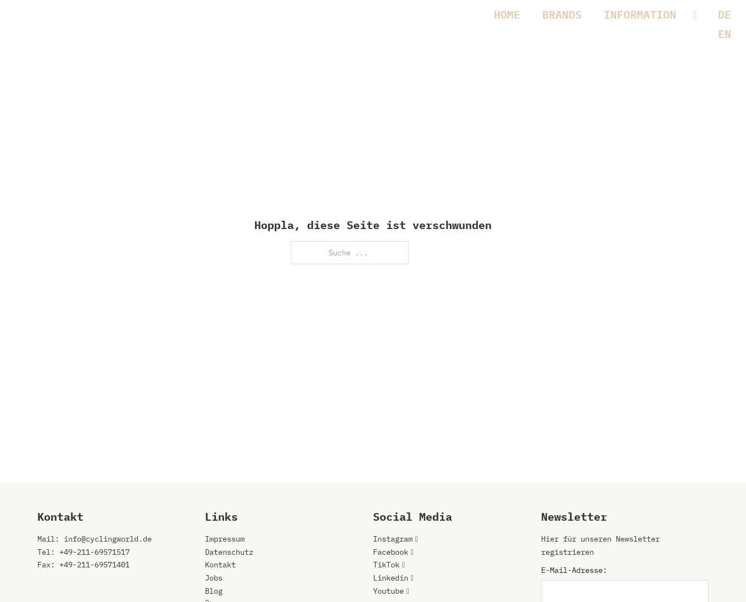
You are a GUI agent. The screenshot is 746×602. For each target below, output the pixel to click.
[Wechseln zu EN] (724, 34)
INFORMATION (640, 14)
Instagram (393, 539)
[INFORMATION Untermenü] (700, 14)
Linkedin (390, 578)
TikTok (386, 565)
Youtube (388, 591)
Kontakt (220, 565)
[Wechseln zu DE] (724, 14)
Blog (213, 591)
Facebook (390, 552)
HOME (507, 14)
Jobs (213, 578)
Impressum (224, 539)
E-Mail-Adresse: (574, 570)
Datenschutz (229, 552)
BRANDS (562, 14)
